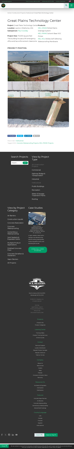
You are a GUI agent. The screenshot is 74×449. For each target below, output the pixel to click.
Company (40, 360)
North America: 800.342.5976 (33, 1)
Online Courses (40, 337)
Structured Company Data (37, 312)
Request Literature (40, 352)
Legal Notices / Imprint (37, 307)
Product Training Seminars (40, 335)
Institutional (29, 13)
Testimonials (40, 365)
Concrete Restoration (15, 223)
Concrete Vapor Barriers (40, 398)
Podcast (40, 372)
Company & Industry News (40, 375)
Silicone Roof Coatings (40, 408)
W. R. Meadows (5, 5)
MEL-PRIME (42, 33)
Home (9, 13)
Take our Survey (40, 355)
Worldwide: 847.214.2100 (48, 1)
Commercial (36, 170)
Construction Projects (18, 13)
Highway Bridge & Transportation (38, 174)
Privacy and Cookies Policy (37, 308)
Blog (40, 370)
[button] (28, 66)
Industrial (35, 179)
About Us (40, 363)
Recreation (36, 190)
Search (39, 435)
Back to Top (51, 435)
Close (4, 446)
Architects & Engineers (40, 385)
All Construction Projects (38, 165)
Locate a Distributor (60, 1)
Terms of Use (37, 310)
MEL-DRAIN (42, 28)
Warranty (40, 377)
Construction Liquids (15, 219)
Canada (40, 418)
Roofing (35, 199)
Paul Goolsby (23, 31)
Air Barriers (11, 216)
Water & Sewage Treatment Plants (38, 194)
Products (40, 319)
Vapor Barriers (12, 259)
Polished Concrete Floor (14, 249)
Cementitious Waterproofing (13, 233)
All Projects (11, 263)
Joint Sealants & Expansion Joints (13, 238)
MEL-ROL (41, 39)
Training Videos (40, 333)
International (40, 425)
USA (40, 415)
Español (40, 423)
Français (40, 420)
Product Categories (40, 325)
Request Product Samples (40, 350)
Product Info (40, 322)
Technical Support (40, 345)
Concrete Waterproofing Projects (28, 143)
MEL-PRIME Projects (46, 143)
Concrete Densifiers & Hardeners (15, 254)
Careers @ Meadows (7, 1)
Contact (40, 342)
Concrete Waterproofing (13, 227)
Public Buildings (38, 186)
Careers (40, 368)
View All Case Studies (37, 249)
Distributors (40, 390)
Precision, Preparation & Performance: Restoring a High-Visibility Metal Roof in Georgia (37, 229)
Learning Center (40, 329)
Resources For (40, 382)
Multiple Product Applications (14, 244)
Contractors (40, 387)
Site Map (37, 305)
